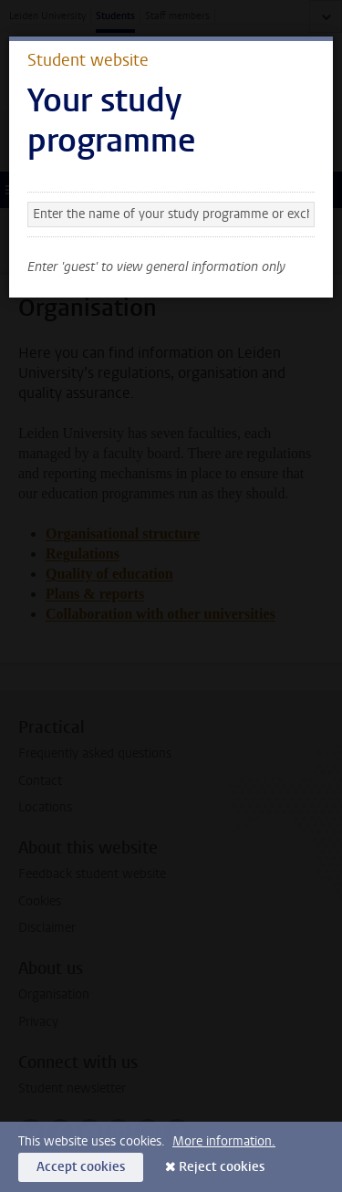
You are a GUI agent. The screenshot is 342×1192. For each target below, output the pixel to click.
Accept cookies (80, 1167)
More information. (223, 1141)
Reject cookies (221, 1167)
